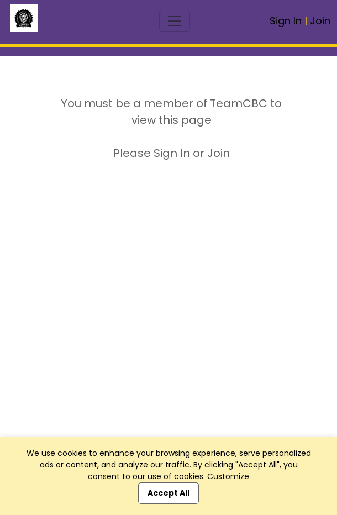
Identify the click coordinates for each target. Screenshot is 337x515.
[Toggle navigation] (174, 21)
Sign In (286, 21)
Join (320, 21)
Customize (228, 476)
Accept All (168, 492)
